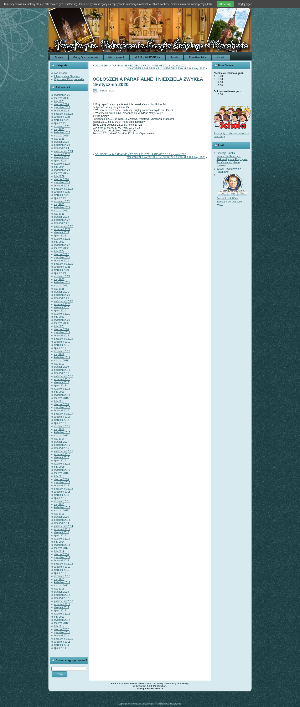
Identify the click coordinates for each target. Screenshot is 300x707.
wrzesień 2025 (62, 116)
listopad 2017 (61, 410)
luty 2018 (59, 401)
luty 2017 (59, 438)
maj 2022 (59, 241)
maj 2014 (59, 541)
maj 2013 (59, 579)
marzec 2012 (61, 623)
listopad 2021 (61, 260)
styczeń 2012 (61, 629)
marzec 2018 (61, 398)
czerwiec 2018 (62, 388)
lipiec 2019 (60, 348)
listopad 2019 (61, 335)
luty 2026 (59, 101)
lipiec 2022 (60, 235)
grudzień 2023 (62, 182)
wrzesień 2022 (62, 229)
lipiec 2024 (60, 160)
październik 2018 (63, 376)
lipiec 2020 (60, 310)
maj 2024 (59, 166)
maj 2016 (59, 466)
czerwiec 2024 (62, 163)
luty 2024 (59, 176)
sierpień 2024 (61, 157)
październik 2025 (63, 113)
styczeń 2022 (61, 254)
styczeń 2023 (61, 216)
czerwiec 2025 (62, 126)
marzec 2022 (61, 248)
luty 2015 (59, 513)
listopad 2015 (61, 485)
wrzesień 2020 (62, 304)
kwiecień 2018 (62, 394)
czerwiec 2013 (62, 576)
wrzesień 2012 (62, 604)
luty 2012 (59, 626)
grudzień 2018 (62, 369)
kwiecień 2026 (62, 95)
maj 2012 (59, 616)
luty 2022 (59, 251)
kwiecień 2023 (62, 207)
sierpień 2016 (61, 457)
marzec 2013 (61, 585)
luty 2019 (59, 363)
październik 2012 (63, 601)
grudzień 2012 (62, 594)
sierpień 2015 (61, 494)
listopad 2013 (61, 560)
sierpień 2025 (61, 120)
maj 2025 (59, 129)
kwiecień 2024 (62, 170)
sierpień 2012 (61, 607)
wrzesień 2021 (62, 266)
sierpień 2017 (61, 419)
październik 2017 (63, 413)
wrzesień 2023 (62, 191)
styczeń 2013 (61, 591)
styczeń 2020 (61, 329)
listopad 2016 (61, 448)
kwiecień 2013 (62, 582)
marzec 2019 (61, 360)
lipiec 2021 (60, 273)
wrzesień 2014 (62, 529)
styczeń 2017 (61, 441)
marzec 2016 (61, 473)
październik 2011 (63, 638)
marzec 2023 (61, 210)
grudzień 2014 (62, 519)
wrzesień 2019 (62, 341)
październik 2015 (63, 488)
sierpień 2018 (61, 382)
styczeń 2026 (61, 104)
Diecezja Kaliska (226, 153)
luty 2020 (59, 326)
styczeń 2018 (61, 404)
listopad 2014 (61, 523)
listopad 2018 (61, 373)
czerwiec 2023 (62, 201)
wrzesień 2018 (62, 379)
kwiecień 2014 (62, 544)
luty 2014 (59, 551)
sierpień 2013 (61, 569)
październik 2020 (63, 301)
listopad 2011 (61, 635)
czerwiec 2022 (62, 238)
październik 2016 (63, 451)
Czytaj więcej (245, 4)
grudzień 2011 (62, 632)
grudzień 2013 (62, 557)
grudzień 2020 (62, 295)
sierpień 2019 (61, 345)
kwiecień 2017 (62, 432)
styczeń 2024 (61, 179)
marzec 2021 (61, 285)
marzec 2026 (61, 98)
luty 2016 (59, 476)
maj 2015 (59, 504)
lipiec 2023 (60, 198)
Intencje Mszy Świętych (67, 76)
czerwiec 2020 (62, 313)
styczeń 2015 (61, 516)
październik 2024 (63, 151)
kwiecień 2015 (62, 507)
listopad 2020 (61, 298)
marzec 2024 (61, 173)
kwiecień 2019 (62, 357)
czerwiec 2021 (62, 276)
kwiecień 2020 (62, 320)
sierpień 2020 (61, 307)
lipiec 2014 (60, 535)
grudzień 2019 (62, 332)
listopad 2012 (61, 598)
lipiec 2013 (60, 573)
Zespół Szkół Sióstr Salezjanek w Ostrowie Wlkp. (232, 200)
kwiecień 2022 (62, 245)
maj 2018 (59, 391)
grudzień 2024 (62, 145)
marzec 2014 (61, 548)
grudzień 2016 (62, 444)
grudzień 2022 (62, 220)
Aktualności (60, 73)
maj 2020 (59, 316)
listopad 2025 (61, 110)
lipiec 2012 (60, 610)
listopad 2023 (61, 185)
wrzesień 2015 (62, 491)
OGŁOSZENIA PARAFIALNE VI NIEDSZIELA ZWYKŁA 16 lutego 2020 (166, 68)
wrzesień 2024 (62, 154)
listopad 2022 (61, 223)
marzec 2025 (61, 135)
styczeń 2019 (61, 366)
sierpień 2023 (61, 195)
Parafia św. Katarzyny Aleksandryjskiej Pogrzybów (232, 158)
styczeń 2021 (61, 291)
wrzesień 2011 (62, 641)
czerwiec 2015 (62, 501)
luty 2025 (59, 138)
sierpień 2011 (61, 644)
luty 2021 (59, 288)
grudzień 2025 (62, 107)
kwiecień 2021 (62, 282)
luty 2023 (59, 213)
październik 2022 (63, 226)
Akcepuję (225, 4)
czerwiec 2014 (62, 538)
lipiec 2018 (60, 385)
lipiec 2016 (60, 460)
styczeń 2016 (61, 479)
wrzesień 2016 (62, 454)
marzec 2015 (61, 510)
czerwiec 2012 (62, 613)
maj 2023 (59, 204)
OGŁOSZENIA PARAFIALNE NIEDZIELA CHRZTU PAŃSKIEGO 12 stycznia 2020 (140, 65)
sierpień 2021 (61, 270)
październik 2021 (63, 263)
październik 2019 (63, 338)
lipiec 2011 (60, 648)
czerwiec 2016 (62, 463)
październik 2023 (63, 188)
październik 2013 (63, 563)
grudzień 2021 (62, 257)
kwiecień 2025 (62, 132)
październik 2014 (63, 526)
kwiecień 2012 (62, 619)
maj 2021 (59, 279)
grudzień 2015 (62, 482)
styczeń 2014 (61, 554)
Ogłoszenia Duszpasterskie (69, 79)
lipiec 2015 (60, 498)
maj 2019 (59, 354)
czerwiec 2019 (62, 351)
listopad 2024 (61, 148)
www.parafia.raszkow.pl (142, 704)
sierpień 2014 (61, 532)
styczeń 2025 (61, 141)
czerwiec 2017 (62, 426)
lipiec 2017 (60, 423)
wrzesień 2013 (62, 566)
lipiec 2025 (60, 123)
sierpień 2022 (61, 232)
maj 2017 (59, 429)
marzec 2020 (61, 323)
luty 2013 (59, 588)
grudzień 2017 (62, 407)
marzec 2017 (61, 435)
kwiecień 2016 (62, 469)
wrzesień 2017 (62, 416)
